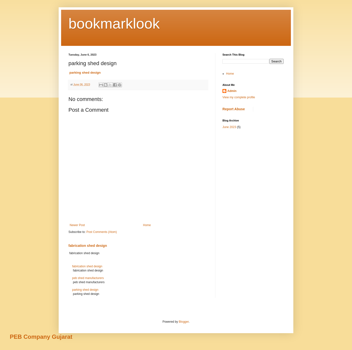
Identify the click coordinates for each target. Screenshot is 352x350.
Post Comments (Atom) (101, 232)
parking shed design (85, 289)
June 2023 (229, 127)
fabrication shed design (87, 246)
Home (147, 225)
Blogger (184, 321)
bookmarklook (114, 23)
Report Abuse (233, 109)
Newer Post (77, 225)
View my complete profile (238, 97)
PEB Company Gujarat (41, 336)
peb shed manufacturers (88, 278)
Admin (231, 91)
